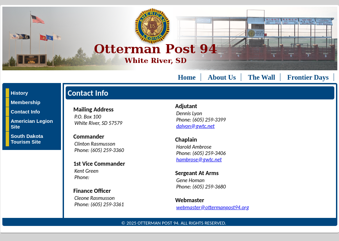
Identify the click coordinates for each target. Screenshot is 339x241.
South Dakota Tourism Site (27, 139)
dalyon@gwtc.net (195, 126)
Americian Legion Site (32, 124)
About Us (222, 77)
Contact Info (25, 111)
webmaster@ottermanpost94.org (212, 207)
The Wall (261, 77)
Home (187, 77)
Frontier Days (308, 77)
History (19, 93)
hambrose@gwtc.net (199, 159)
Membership (25, 102)
